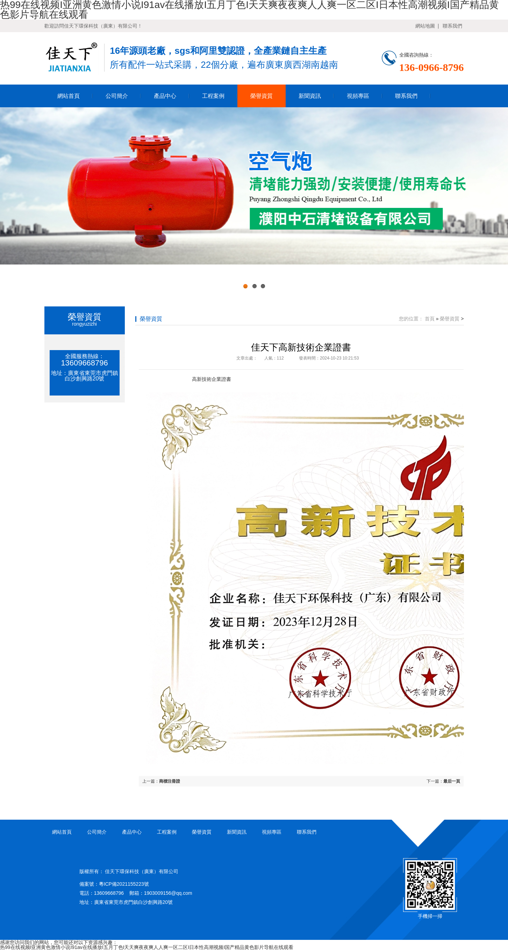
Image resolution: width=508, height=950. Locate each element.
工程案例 (213, 96)
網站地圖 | (427, 26)
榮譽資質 (261, 96)
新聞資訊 (310, 96)
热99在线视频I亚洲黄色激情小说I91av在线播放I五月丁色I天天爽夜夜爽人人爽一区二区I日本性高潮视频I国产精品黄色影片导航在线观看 (146, 947)
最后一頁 (451, 781)
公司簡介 (117, 96)
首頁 (430, 318)
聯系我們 (452, 26)
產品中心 (165, 96)
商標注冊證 (169, 781)
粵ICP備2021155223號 (124, 884)
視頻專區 (358, 96)
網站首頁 (68, 96)
